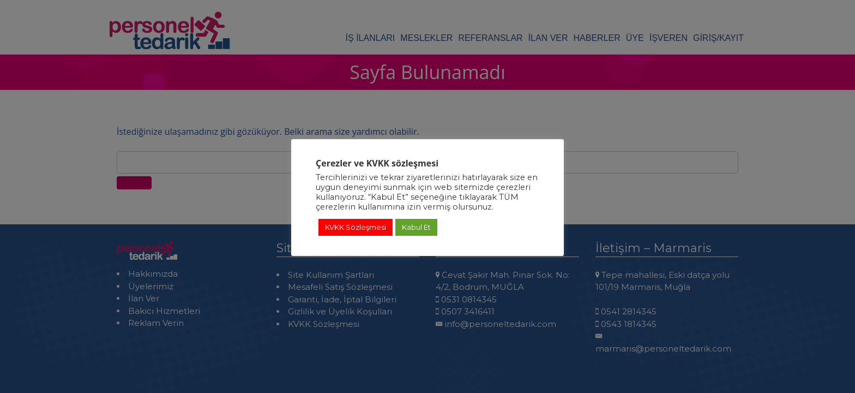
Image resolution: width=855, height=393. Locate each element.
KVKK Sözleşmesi (355, 227)
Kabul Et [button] (416, 227)
